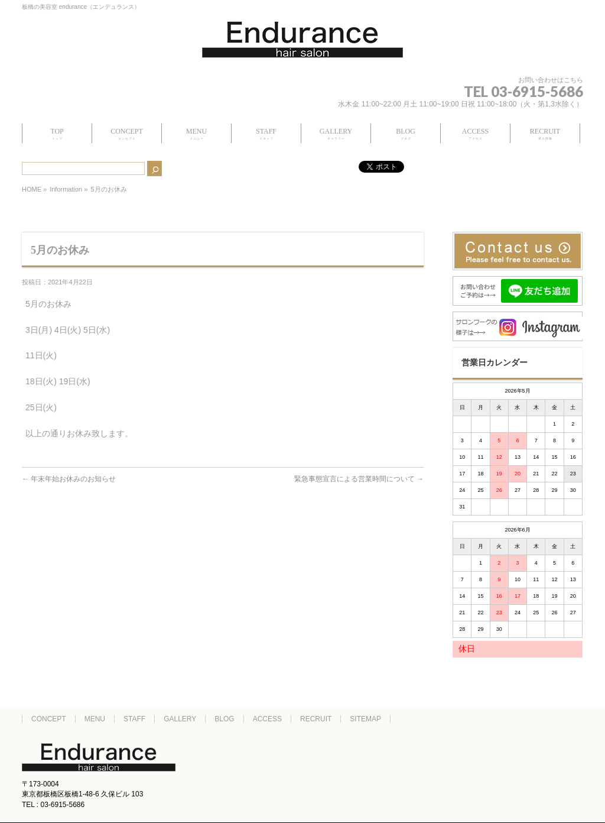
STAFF (134, 718)
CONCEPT (48, 718)
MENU (94, 718)
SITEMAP (365, 718)
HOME (31, 189)
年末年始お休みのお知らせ (69, 479)
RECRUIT (315, 718)
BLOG (224, 718)
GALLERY (180, 718)
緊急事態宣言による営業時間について (359, 479)
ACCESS (267, 718)
